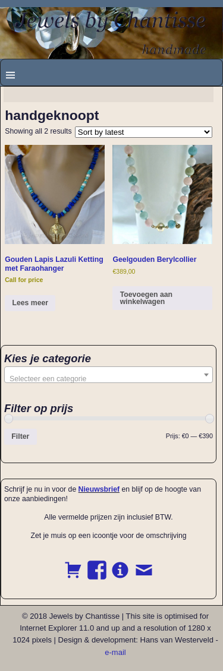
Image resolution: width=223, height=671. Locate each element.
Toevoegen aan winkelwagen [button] (146, 298)
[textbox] (108, 379)
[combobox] (108, 374)
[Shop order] (143, 132)
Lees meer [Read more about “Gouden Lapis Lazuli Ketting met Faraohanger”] (30, 303)
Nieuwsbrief (99, 489)
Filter (20, 436)
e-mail (115, 652)
